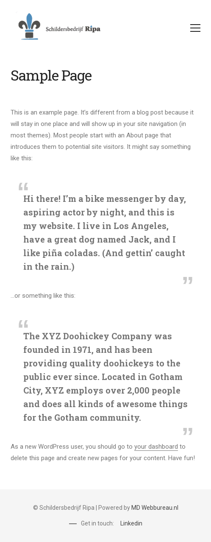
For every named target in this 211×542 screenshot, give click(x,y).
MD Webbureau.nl (154, 507)
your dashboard (156, 446)
